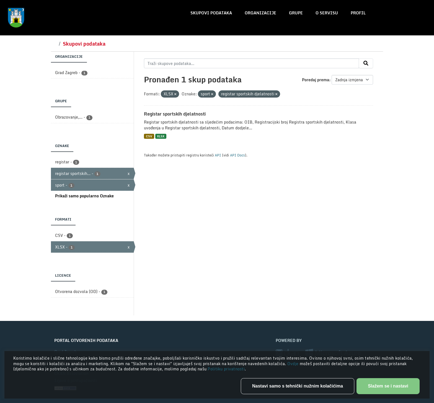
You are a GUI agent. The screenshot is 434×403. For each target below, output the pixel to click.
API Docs (237, 155)
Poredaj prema (315, 80)
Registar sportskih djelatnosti (175, 113)
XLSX (160, 136)
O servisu (327, 13)
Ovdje (293, 363)
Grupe (296, 13)
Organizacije (260, 13)
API (218, 155)
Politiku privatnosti (226, 369)
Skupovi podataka (211, 13)
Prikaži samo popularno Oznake (84, 196)
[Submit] (366, 63)
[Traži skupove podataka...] (251, 63)
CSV (149, 136)
